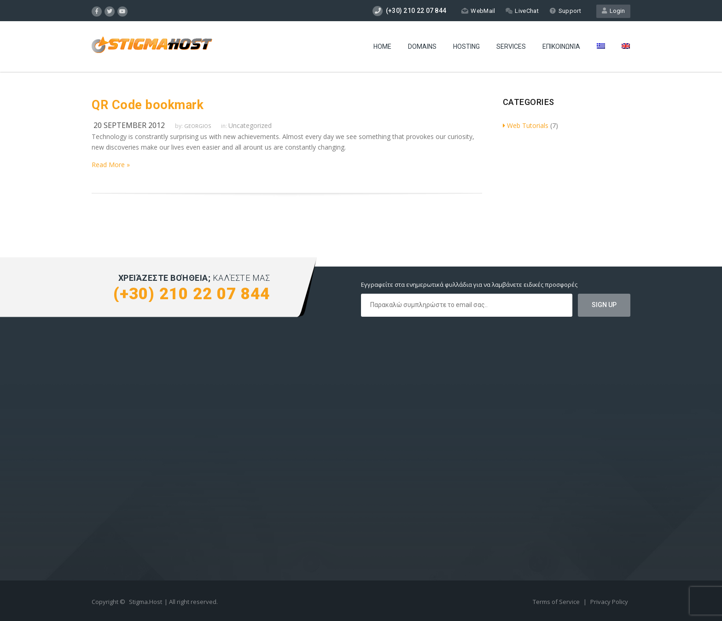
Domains (422, 46)
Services (511, 46)
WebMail (478, 10)
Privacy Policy (609, 602)
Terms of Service (557, 602)
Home (382, 46)
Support (565, 10)
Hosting (466, 46)
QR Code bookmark (148, 105)
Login (613, 10)
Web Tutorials (525, 125)
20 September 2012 (129, 125)
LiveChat (522, 10)
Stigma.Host (145, 602)
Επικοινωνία (561, 46)
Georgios (197, 125)
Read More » (111, 164)
